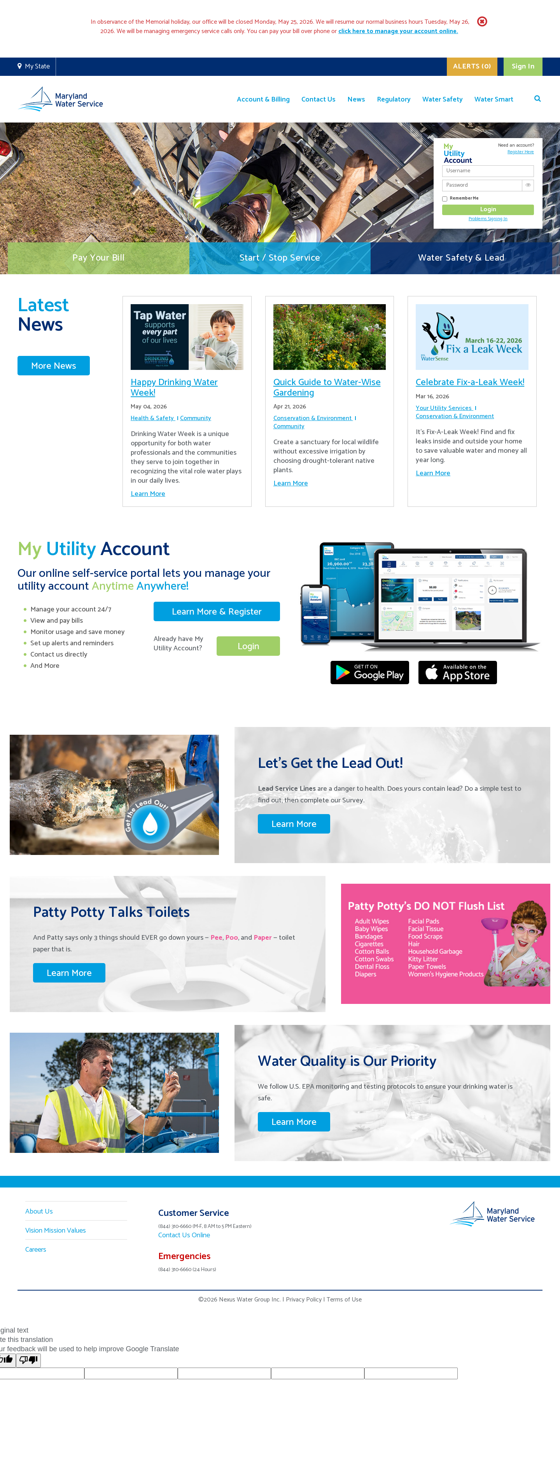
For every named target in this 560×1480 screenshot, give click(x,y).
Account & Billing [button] (263, 99)
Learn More (148, 494)
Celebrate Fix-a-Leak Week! (470, 382)
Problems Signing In (488, 218)
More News (53, 366)
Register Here (521, 152)
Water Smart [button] (493, 99)
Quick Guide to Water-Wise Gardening (327, 387)
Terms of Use (344, 1299)
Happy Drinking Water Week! (174, 387)
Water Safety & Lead (461, 258)
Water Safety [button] (442, 99)
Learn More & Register (217, 612)
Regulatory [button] (394, 99)
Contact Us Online (184, 1235)
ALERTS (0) (472, 66)
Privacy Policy (304, 1299)
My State (37, 66)
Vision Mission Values (55, 1231)
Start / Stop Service (280, 258)
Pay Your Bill (98, 258)
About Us (39, 1211)
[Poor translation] (28, 1361)
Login (248, 646)
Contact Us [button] (318, 99)
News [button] (356, 99)
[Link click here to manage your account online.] (398, 31)
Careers (35, 1250)
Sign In (523, 66)
